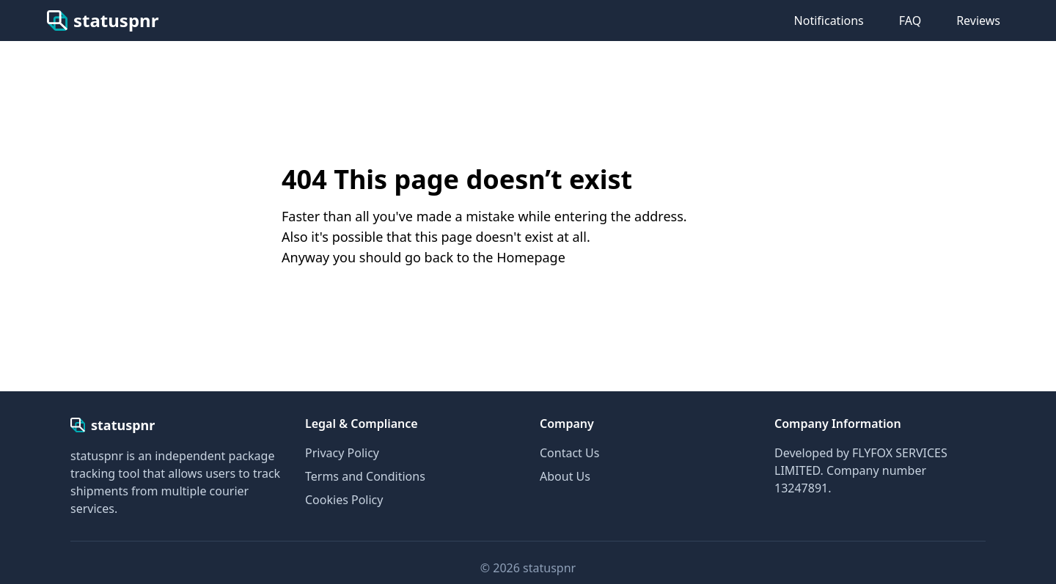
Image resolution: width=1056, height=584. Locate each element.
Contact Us (569, 453)
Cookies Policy (344, 500)
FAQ (910, 20)
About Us (565, 476)
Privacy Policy (342, 453)
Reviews (978, 20)
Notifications (829, 20)
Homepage (530, 257)
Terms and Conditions (365, 476)
